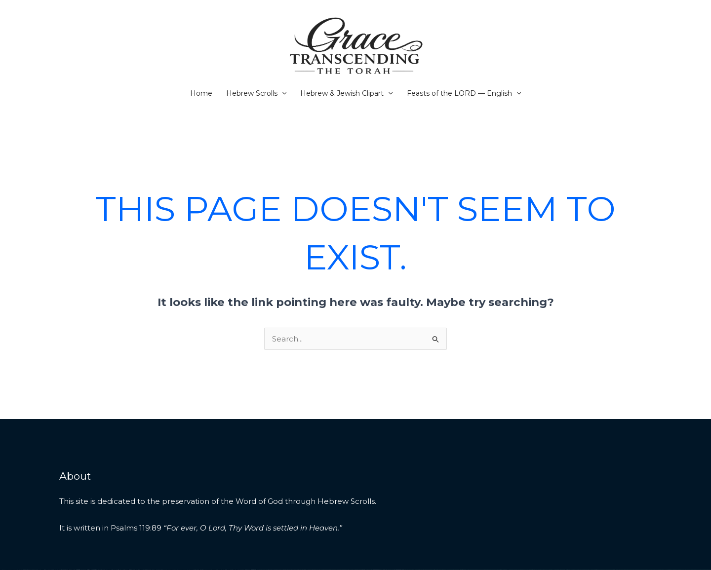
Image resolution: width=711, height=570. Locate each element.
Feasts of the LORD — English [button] (464, 93)
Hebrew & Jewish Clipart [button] (346, 93)
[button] (281, 93)
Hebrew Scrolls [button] (256, 93)
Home (201, 93)
